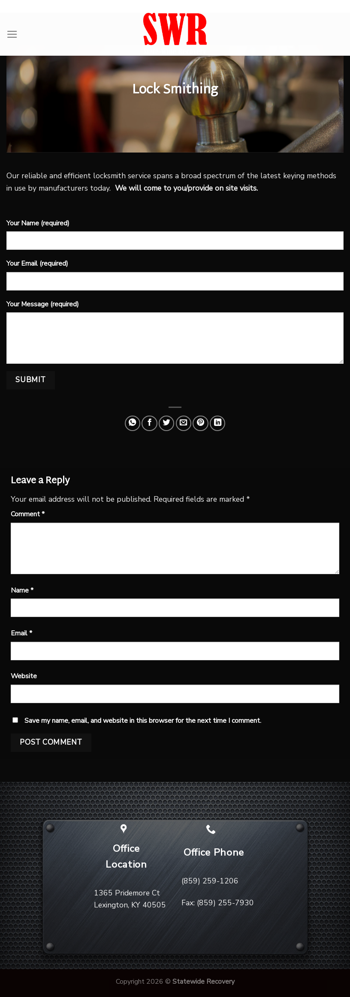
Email (21, 633)
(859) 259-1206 (209, 881)
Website (24, 676)
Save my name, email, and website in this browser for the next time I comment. (142, 720)
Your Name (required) (37, 223)
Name (22, 590)
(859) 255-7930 (225, 903)
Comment (28, 514)
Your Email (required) (37, 263)
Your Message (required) (42, 304)
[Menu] (12, 34)
